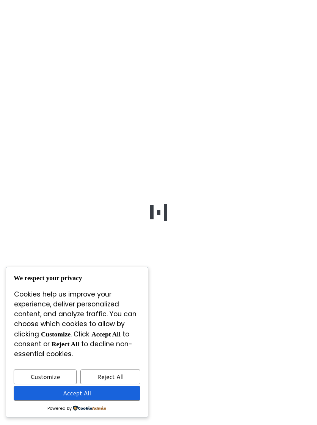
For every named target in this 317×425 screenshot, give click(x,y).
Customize (45, 376)
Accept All (77, 393)
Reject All (110, 376)
